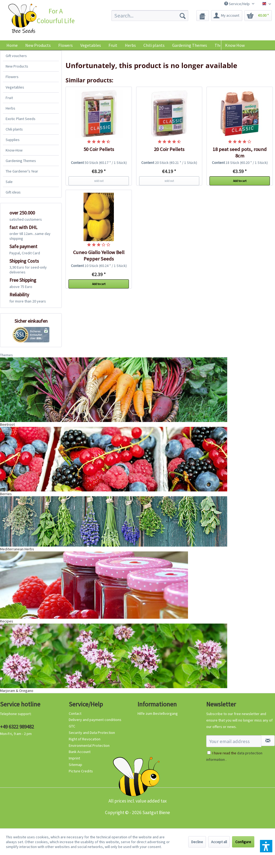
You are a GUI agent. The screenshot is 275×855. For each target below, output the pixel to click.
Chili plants (14, 129)
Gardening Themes (21, 160)
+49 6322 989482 (17, 726)
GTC (72, 726)
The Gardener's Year (22, 171)
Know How (235, 45)
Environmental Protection (89, 745)
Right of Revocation (84, 739)
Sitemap (75, 764)
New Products (17, 66)
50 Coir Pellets (99, 149)
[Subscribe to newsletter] (268, 740)
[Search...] (150, 15)
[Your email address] (233, 741)
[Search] (182, 15)
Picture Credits (81, 771)
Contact (75, 713)
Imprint (74, 758)
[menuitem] (150, 15)
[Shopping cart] (258, 15)
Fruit (9, 97)
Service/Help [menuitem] (237, 3)
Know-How (14, 150)
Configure (243, 841)
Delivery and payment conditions (95, 719)
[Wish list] (202, 15)
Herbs (10, 108)
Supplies (13, 139)
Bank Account (80, 751)
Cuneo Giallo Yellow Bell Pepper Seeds (98, 255)
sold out (99, 181)
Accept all (219, 841)
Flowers (12, 76)
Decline (197, 841)
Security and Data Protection (92, 732)
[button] (266, 846)
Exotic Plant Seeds (20, 118)
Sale (9, 181)
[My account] (226, 15)
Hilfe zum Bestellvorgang (158, 713)
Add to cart (240, 181)
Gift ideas (13, 192)
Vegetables (15, 87)
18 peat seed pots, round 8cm (240, 152)
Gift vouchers (16, 55)
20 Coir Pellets (169, 149)
